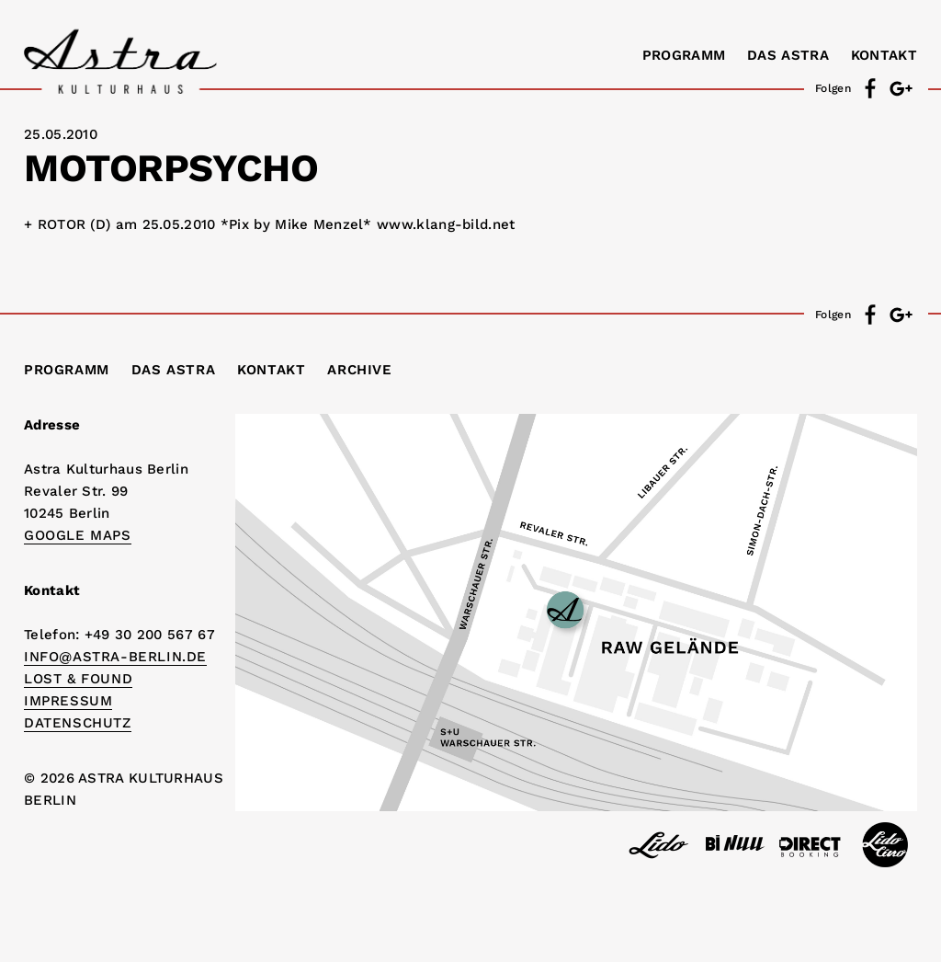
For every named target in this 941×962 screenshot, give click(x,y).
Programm (683, 55)
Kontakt (884, 55)
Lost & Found (78, 678)
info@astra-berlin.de (115, 656)
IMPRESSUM (68, 701)
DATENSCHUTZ (77, 723)
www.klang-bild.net (446, 224)
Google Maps (77, 535)
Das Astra (788, 55)
